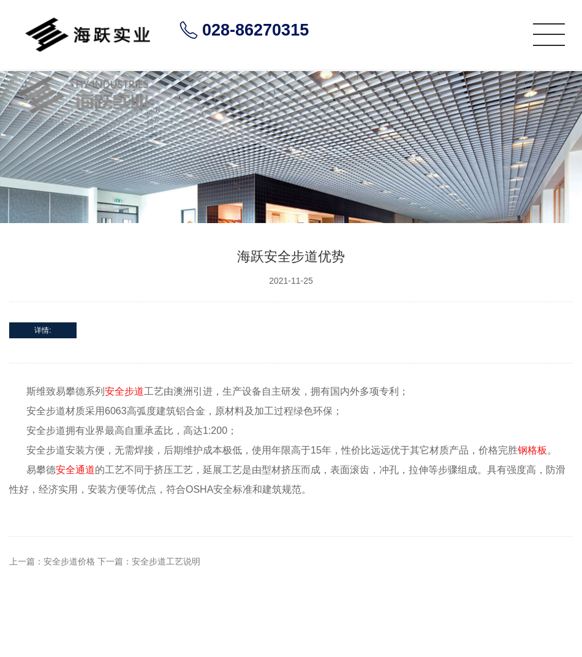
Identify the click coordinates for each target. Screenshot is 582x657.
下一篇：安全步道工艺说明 (148, 561)
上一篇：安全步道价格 (52, 561)
